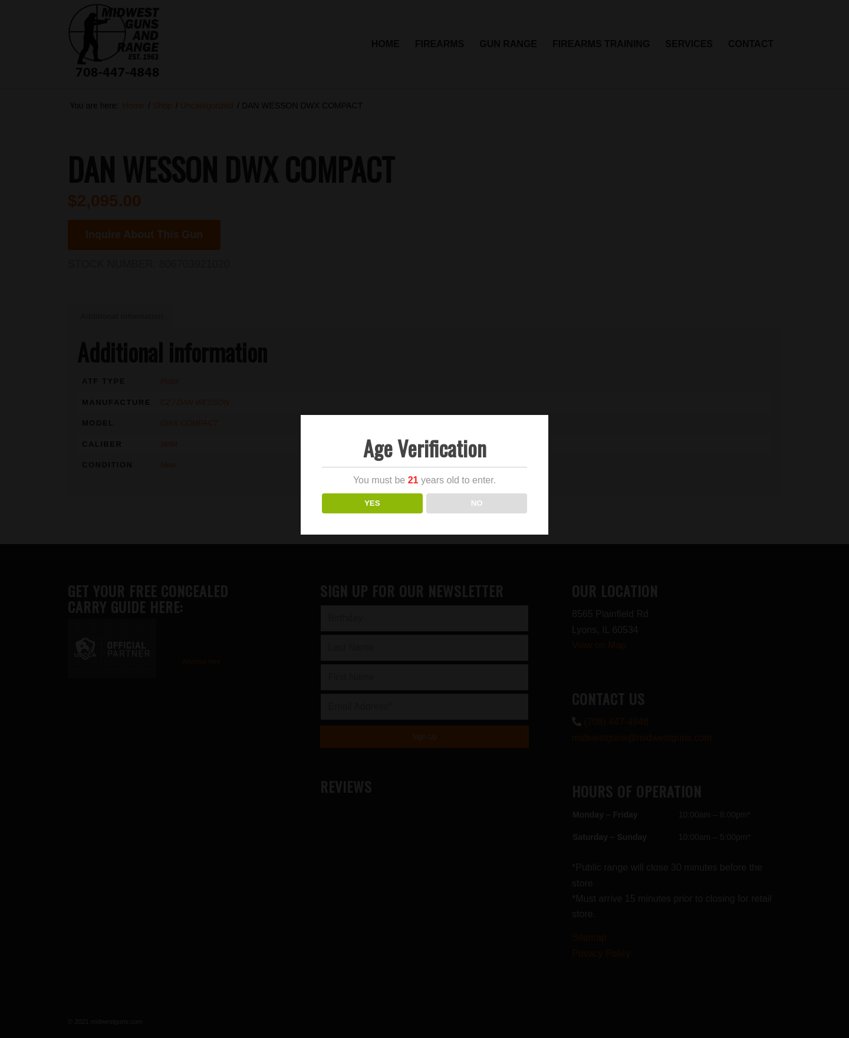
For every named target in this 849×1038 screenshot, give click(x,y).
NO (477, 503)
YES (372, 503)
